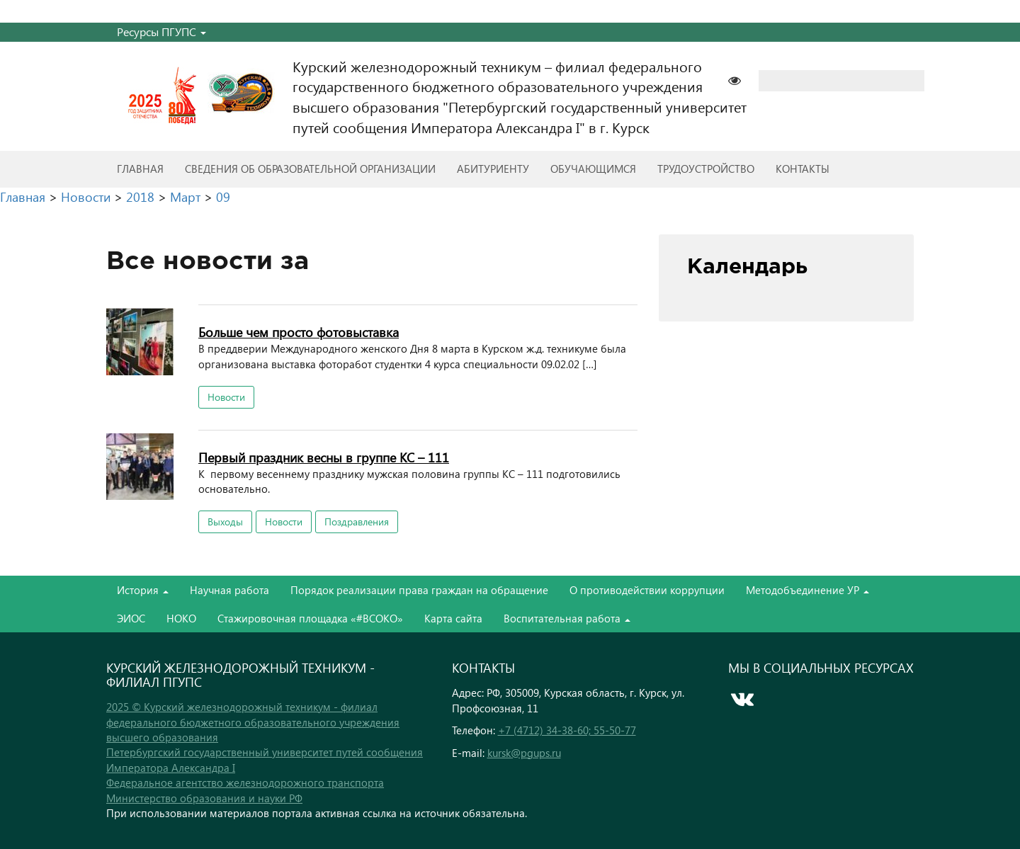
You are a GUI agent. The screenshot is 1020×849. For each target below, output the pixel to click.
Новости (226, 397)
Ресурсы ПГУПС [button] (161, 31)
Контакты (802, 168)
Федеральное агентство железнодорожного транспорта (245, 782)
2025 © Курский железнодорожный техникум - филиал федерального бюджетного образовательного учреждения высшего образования (253, 722)
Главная (140, 168)
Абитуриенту (493, 168)
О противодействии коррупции (647, 590)
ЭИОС (131, 618)
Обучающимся (593, 168)
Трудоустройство (705, 168)
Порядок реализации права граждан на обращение (419, 590)
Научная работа (229, 590)
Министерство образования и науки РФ (204, 798)
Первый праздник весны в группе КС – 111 (323, 457)
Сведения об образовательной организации (310, 168)
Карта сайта (453, 618)
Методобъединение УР (807, 590)
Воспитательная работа (567, 618)
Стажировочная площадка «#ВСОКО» (310, 618)
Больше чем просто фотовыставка (298, 332)
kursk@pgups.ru (524, 753)
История (143, 590)
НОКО (181, 618)
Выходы (225, 521)
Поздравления (356, 521)
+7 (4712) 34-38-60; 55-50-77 (567, 730)
